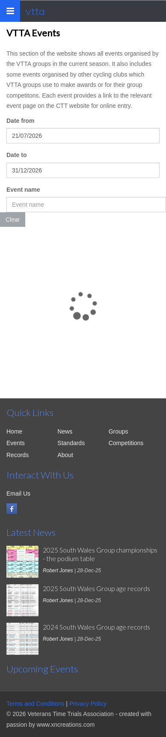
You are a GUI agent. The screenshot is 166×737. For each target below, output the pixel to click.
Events (15, 443)
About (65, 455)
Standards (71, 443)
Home (14, 431)
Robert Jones (58, 571)
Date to (16, 155)
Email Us (18, 493)
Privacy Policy (88, 703)
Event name (23, 189)
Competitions (126, 443)
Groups (118, 431)
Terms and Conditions (35, 703)
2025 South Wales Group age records (96, 588)
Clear (13, 219)
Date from (20, 120)
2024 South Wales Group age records (96, 627)
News (64, 431)
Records (17, 455)
